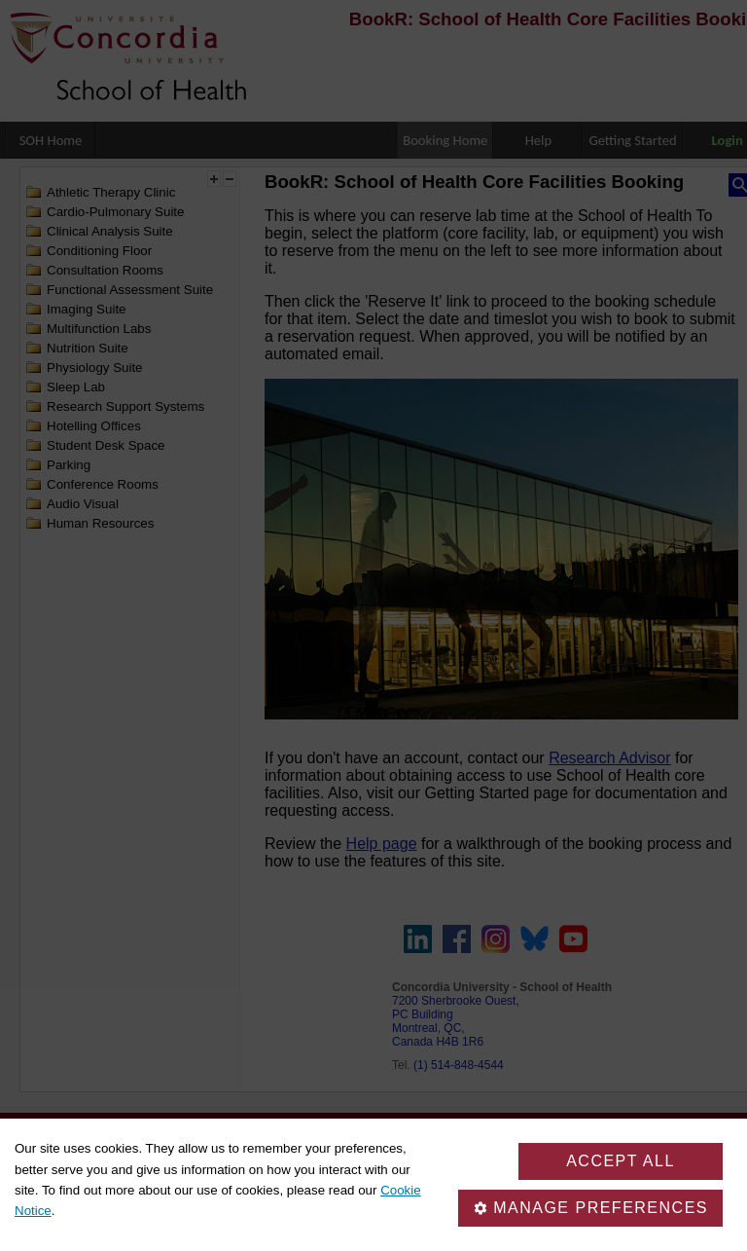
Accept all (620, 1161)
